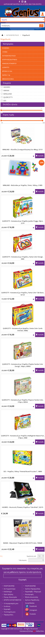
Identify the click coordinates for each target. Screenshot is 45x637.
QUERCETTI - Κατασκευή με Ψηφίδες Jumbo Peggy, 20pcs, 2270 (22, 222)
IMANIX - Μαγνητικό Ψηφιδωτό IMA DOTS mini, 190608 (22, 543)
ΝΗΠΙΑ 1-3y (6, 75)
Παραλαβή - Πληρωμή (33, 591)
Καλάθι (41, 156)
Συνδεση (7, 606)
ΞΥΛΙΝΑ (4, 52)
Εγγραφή (7, 609)
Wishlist (33, 156)
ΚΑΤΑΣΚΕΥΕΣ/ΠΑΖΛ (12, 35)
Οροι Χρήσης (8, 594)
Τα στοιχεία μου (9, 612)
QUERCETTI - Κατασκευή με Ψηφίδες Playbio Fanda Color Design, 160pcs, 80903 (22, 365)
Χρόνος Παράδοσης (32, 600)
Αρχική (2, 35)
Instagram (33, 610)
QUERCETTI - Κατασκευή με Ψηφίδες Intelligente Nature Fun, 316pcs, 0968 (22, 437)
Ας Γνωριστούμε (9, 589)
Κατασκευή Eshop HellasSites (32, 631)
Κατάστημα (8, 591)
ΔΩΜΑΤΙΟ (5, 67)
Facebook (33, 606)
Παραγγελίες (8, 615)
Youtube (33, 614)
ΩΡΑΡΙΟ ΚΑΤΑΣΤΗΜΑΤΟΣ (12, 600)
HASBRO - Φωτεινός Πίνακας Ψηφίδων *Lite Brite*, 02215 (22, 507)
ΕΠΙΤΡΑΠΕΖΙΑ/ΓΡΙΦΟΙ (9, 59)
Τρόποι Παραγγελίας (32, 589)
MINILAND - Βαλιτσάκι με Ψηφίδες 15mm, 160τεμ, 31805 (22, 185)
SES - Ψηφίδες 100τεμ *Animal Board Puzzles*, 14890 (22, 471)
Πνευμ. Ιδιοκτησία (10, 597)
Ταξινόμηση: (23, 560)
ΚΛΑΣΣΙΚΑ (5, 48)
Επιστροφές (29, 594)
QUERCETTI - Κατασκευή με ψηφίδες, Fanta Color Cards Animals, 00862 (22, 329)
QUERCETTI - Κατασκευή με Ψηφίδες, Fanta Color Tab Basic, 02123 (22, 293)
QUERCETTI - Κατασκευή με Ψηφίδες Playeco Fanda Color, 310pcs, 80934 (22, 401)
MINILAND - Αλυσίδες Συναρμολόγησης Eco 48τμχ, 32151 (23, 149)
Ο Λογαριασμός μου (11, 603)
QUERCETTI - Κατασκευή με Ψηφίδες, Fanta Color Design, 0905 (22, 258)
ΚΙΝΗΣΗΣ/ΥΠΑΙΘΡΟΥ (9, 63)
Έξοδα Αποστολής (31, 597)
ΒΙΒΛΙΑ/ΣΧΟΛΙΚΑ (8, 79)
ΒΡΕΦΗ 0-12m (7, 71)
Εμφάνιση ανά (31, 556)
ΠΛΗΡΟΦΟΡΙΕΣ (9, 586)
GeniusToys (22, 12)
